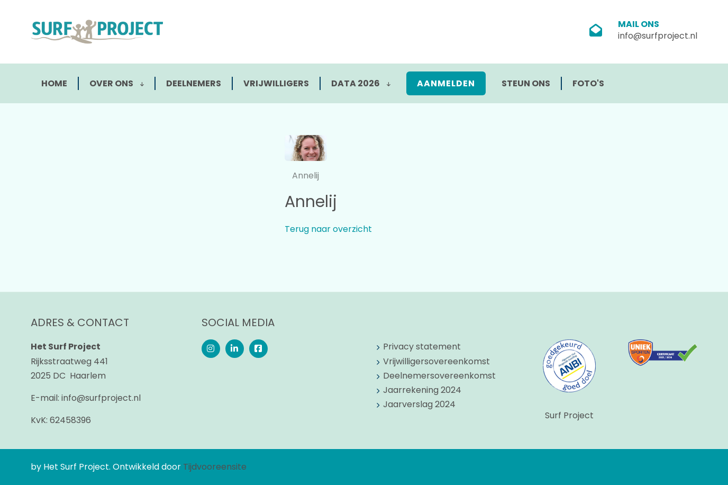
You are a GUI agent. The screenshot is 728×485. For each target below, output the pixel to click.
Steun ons (526, 83)
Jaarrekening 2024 (422, 390)
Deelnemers (193, 83)
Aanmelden (446, 83)
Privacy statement (422, 346)
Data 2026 (360, 83)
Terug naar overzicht (328, 229)
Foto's (588, 83)
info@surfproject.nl (657, 36)
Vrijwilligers (276, 83)
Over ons (116, 83)
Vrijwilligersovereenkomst (436, 361)
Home (54, 83)
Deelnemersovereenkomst (439, 376)
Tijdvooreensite (215, 467)
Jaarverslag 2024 (419, 404)
